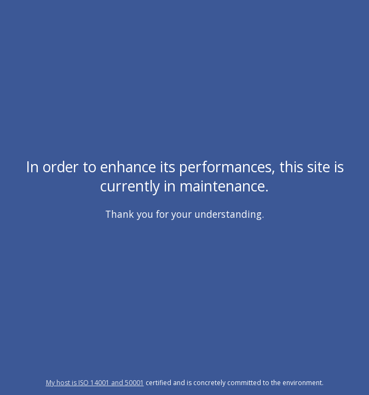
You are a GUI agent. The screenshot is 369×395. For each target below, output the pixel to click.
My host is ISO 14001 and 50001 (95, 382)
